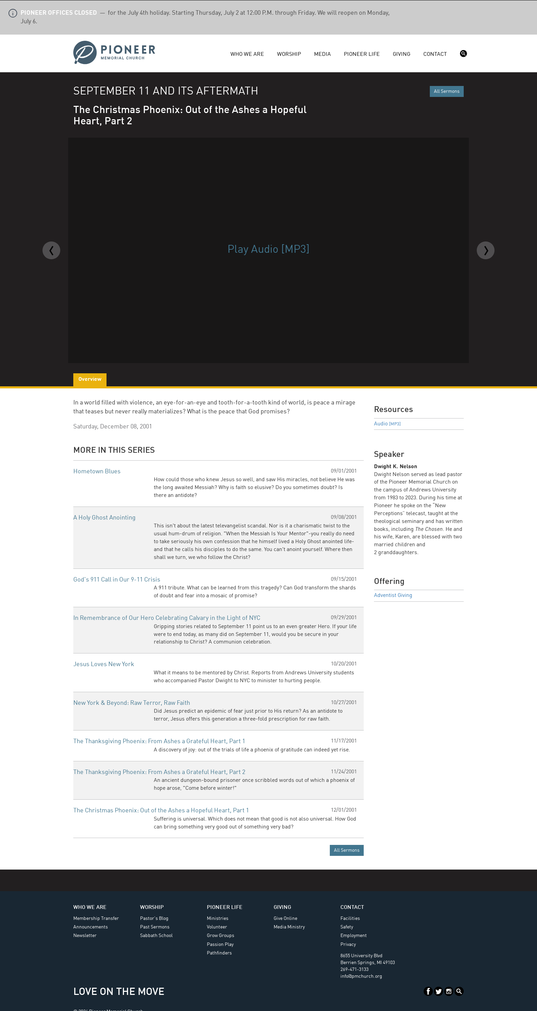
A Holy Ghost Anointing (104, 518)
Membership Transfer (96, 918)
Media (322, 54)
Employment (353, 935)
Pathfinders (219, 953)
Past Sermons (155, 927)
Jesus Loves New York (103, 664)
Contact (435, 54)
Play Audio (268, 250)
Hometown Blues (97, 472)
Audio (387, 424)
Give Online (285, 918)
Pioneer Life (362, 54)
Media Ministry (289, 927)
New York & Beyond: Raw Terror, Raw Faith (131, 703)
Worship (289, 54)
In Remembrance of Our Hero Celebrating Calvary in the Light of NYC (166, 618)
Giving (401, 54)
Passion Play (220, 944)
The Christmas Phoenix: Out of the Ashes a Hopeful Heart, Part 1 (161, 811)
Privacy (348, 944)
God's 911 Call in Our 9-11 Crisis (116, 580)
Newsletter (85, 935)
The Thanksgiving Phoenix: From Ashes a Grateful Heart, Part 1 (159, 741)
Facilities (350, 918)
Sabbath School (156, 935)
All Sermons (447, 91)
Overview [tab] (89, 379)
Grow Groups (220, 935)
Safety (346, 927)
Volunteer (217, 927)
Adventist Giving (393, 595)
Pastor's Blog (154, 918)
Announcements (90, 927)
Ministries (217, 918)
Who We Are (247, 54)
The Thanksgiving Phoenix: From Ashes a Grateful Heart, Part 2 (159, 772)
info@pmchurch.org (361, 976)
